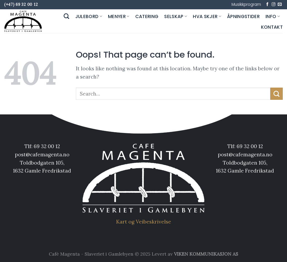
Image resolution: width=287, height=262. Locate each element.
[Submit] (276, 94)
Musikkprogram (246, 4)
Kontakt (272, 27)
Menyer (118, 16)
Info (273, 16)
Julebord (88, 16)
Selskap (175, 16)
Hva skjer (207, 16)
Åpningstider (243, 16)
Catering (147, 16)
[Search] (66, 16)
